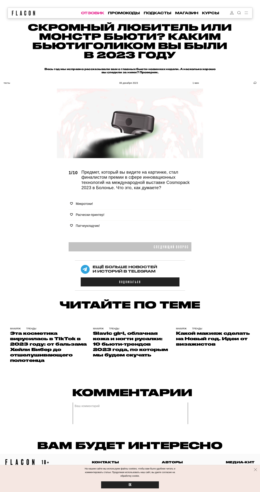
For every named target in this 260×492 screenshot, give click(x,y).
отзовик (92, 13)
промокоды (124, 13)
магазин (186, 13)
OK (130, 485)
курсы (210, 13)
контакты (105, 462)
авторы (172, 462)
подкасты (157, 13)
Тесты (7, 83)
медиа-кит (240, 462)
